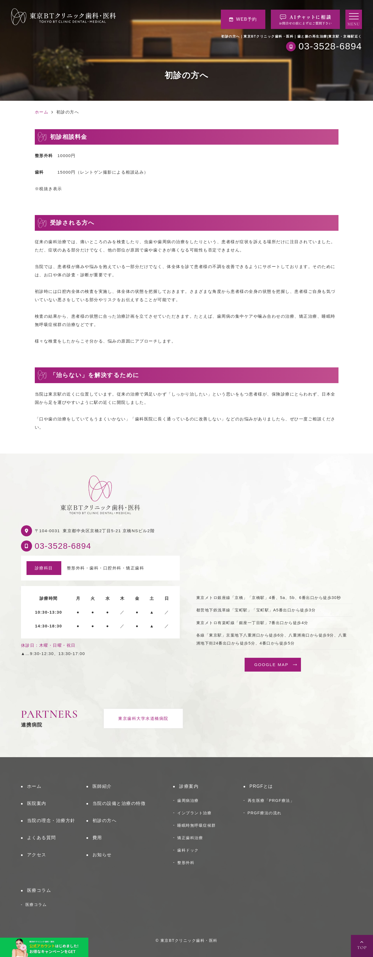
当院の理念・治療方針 (51, 820)
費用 (97, 837)
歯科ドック (188, 850)
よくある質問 (41, 837)
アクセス (36, 854)
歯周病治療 (188, 800)
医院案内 (36, 803)
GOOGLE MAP (271, 664)
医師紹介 (102, 786)
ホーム (34, 786)
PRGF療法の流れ (265, 813)
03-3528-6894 (63, 545)
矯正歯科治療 (190, 838)
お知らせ (102, 854)
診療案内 (189, 786)
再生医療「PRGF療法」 (271, 800)
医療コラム (39, 890)
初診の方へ (104, 820)
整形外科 (185, 862)
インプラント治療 (194, 813)
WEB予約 (243, 19)
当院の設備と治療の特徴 (119, 803)
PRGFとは (261, 786)
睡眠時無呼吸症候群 (196, 825)
